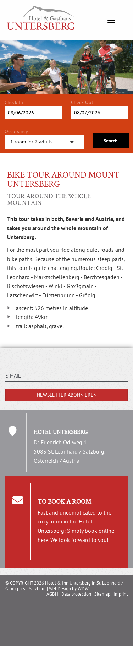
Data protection (76, 594)
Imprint (120, 594)
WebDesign (60, 589)
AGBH (52, 594)
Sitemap (102, 594)
